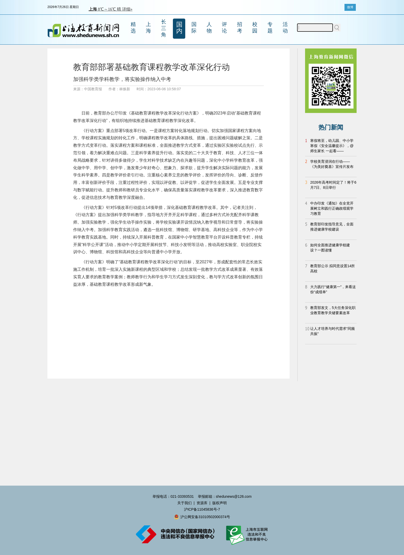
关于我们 (184, 503)
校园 (254, 27)
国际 (194, 27)
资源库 (202, 503)
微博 (350, 7)
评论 (224, 27)
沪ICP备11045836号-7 (202, 509)
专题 (270, 27)
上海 (148, 27)
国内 (179, 27)
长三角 (163, 28)
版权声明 (219, 503)
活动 (285, 27)
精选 (133, 27)
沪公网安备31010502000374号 (202, 516)
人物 (209, 27)
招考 (239, 27)
